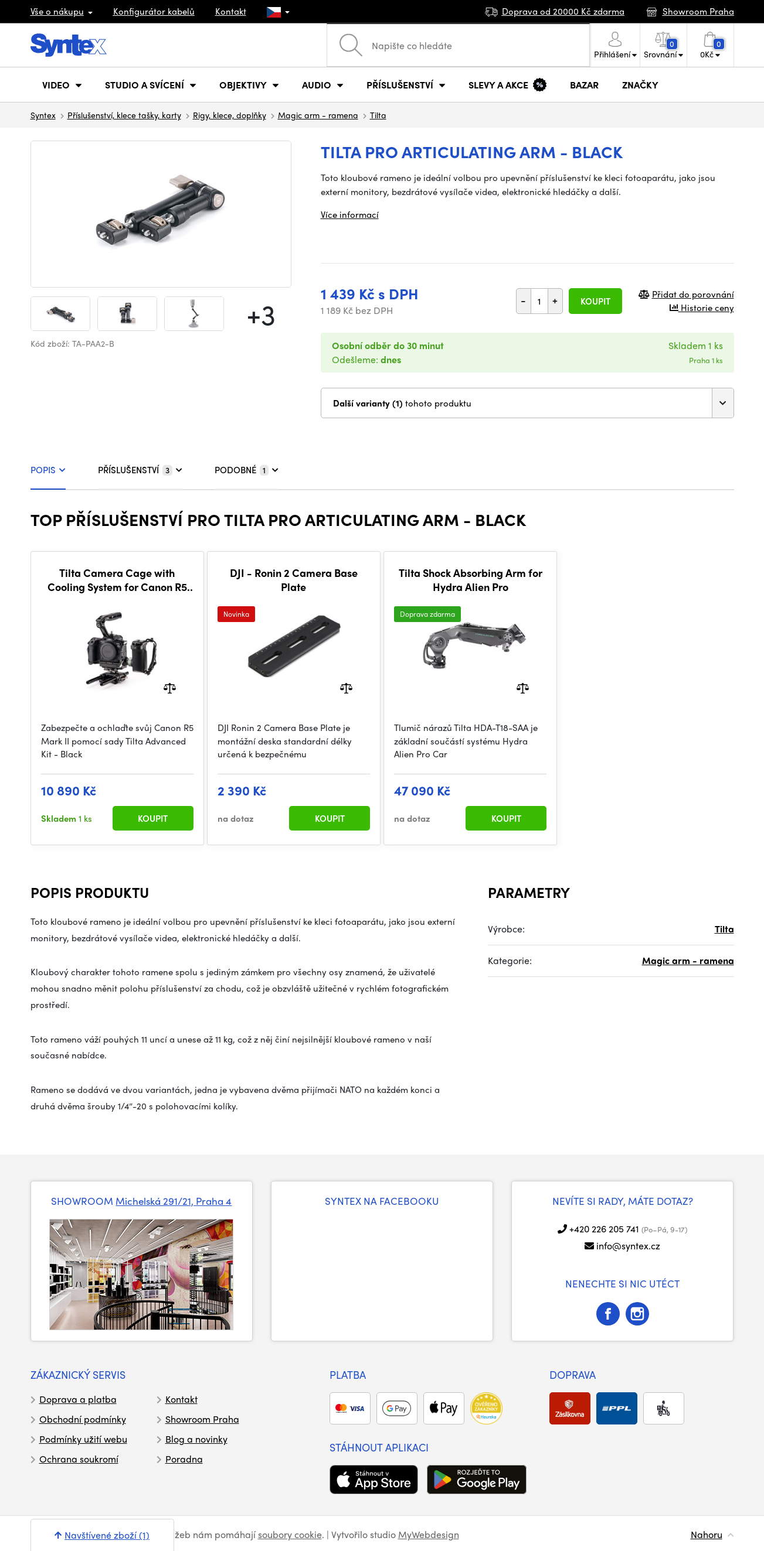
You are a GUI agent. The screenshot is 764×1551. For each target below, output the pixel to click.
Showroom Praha (202, 1419)
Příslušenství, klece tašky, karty (124, 115)
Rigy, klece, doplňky (229, 115)
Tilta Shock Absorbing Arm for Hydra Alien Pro (470, 579)
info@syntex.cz (628, 1245)
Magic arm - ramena (318, 115)
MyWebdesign (428, 1534)
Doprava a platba (78, 1399)
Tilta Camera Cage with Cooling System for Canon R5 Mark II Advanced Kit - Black (117, 579)
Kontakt (230, 11)
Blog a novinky (196, 1439)
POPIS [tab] (48, 469)
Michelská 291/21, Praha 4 (174, 1201)
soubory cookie (290, 1534)
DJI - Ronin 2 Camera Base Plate (294, 579)
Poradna (184, 1458)
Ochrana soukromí (78, 1458)
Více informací (350, 214)
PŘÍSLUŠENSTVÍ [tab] (140, 469)
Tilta (378, 115)
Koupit (595, 301)
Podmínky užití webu (83, 1439)
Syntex (43, 115)
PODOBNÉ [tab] (247, 469)
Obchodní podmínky (82, 1419)
